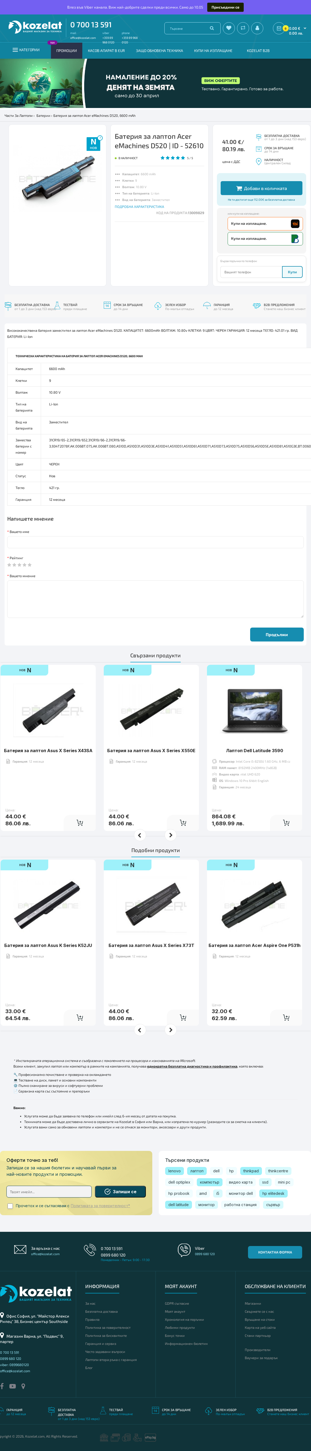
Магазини (253, 1303)
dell (216, 1171)
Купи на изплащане (213, 50)
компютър (209, 1182)
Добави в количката (261, 188)
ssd (265, 1182)
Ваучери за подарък (261, 1358)
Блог (89, 1368)
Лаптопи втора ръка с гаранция (111, 1359)
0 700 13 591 (91, 24)
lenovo (174, 1171)
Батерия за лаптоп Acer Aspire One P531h (255, 945)
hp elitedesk (273, 1193)
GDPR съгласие (177, 1303)
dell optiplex (179, 1182)
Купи (292, 272)
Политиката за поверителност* (100, 1206)
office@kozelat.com (83, 37)
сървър (273, 1204)
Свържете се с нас (259, 1311)
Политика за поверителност (108, 1327)
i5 (217, 1193)
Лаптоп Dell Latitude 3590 (254, 750)
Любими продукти (180, 1327)
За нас (90, 1303)
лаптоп (196, 1171)
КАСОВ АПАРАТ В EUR (106, 50)
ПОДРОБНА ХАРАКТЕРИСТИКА (139, 206)
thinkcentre (278, 1171)
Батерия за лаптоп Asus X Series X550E (151, 750)
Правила (92, 1319)
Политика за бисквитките (106, 1335)
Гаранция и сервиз (100, 1343)
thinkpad (251, 1171)
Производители (258, 1350)
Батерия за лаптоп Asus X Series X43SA (48, 750)
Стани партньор (258, 1335)
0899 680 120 (113, 1254)
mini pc (284, 1182)
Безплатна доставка (101, 1311)
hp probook (179, 1193)
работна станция (240, 1204)
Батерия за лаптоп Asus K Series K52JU (48, 945)
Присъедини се (225, 7)
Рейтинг (16, 558)
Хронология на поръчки (184, 1319)
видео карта (241, 1182)
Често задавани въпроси (105, 1351)
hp (231, 1171)
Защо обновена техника (159, 50)
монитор (206, 1204)
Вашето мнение (22, 576)
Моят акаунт (175, 1311)
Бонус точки (175, 1335)
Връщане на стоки (260, 1319)
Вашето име (19, 531)
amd (203, 1193)
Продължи (277, 634)
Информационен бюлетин (186, 1343)
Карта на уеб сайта (260, 1327)
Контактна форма (275, 1252)
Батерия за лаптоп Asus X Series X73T (151, 945)
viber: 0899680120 (14, 1365)
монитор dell (241, 1193)
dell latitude (178, 1204)
